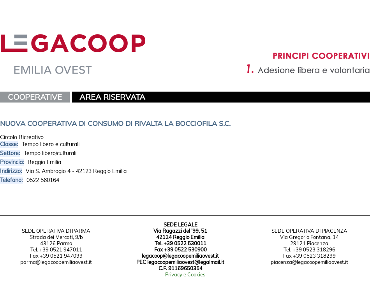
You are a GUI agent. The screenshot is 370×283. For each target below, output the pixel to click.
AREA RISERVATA (112, 97)
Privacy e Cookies (185, 274)
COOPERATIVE (35, 97)
